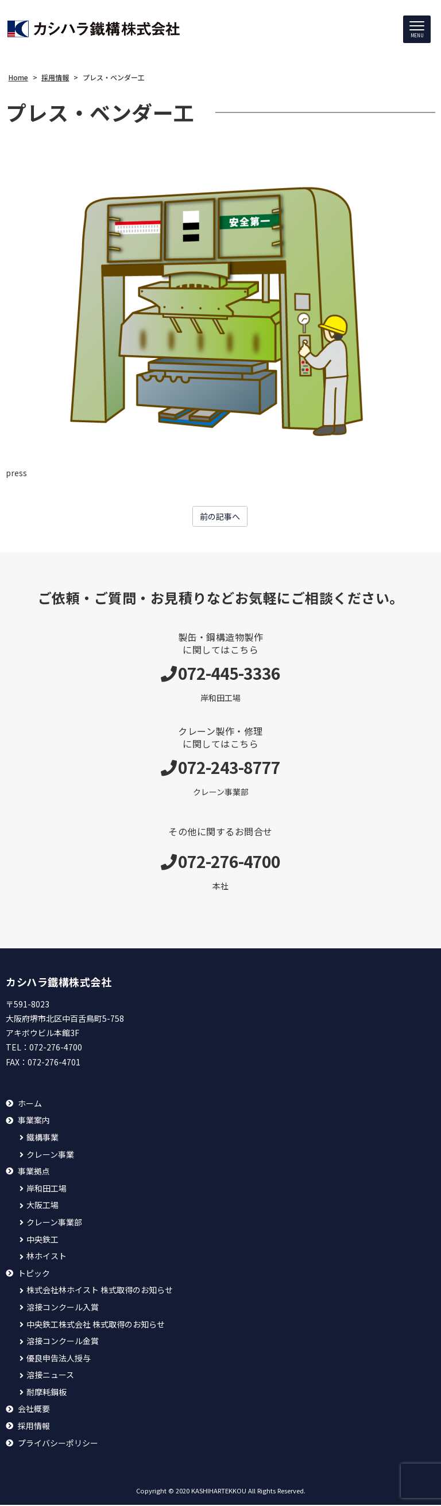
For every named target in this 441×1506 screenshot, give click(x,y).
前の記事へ (220, 517)
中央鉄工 (42, 1240)
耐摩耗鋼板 (46, 1392)
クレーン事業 (50, 1155)
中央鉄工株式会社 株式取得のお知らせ (95, 1325)
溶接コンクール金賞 (62, 1342)
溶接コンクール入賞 (62, 1307)
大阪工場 (42, 1206)
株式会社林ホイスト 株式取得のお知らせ (99, 1291)
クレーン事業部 (54, 1222)
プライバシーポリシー (58, 1443)
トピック (34, 1273)
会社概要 (34, 1409)
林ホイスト (46, 1257)
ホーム (30, 1104)
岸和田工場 (46, 1189)
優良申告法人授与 (58, 1358)
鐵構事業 (42, 1138)
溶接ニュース (50, 1376)
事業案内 (34, 1121)
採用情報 (34, 1426)
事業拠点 (34, 1172)
